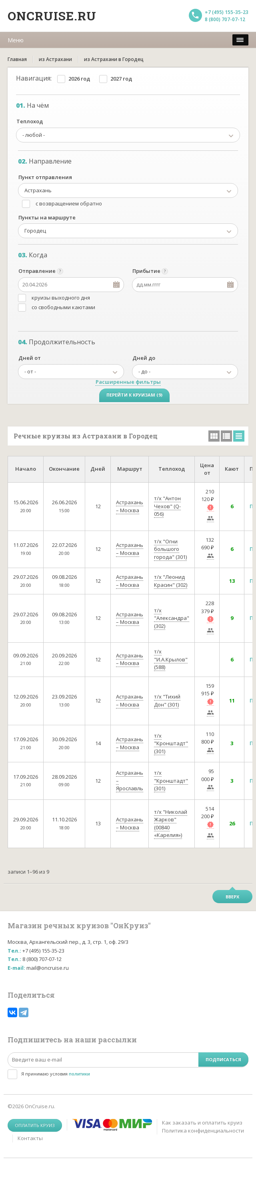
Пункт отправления (45, 177)
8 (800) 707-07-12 (225, 19)
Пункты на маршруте (47, 217)
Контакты (30, 1138)
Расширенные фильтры (128, 381)
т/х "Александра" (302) (171, 618)
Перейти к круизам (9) (134, 395)
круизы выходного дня (61, 297)
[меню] (240, 39)
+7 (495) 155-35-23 (226, 12)
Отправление (37, 270)
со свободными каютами (63, 307)
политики (79, 1074)
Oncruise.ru (52, 16)
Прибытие (146, 270)
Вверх (232, 897)
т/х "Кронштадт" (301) (171, 743)
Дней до (143, 357)
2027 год (121, 78)
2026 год (79, 78)
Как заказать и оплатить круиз (202, 1122)
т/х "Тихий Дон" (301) (167, 700)
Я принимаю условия (55, 1074)
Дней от (29, 357)
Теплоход (29, 121)
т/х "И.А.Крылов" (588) (171, 659)
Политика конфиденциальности (203, 1130)
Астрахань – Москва (129, 506)
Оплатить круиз (35, 1125)
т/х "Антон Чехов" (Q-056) (167, 506)
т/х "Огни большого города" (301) (170, 549)
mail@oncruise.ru (47, 967)
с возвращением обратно (69, 203)
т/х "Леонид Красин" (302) (170, 580)
